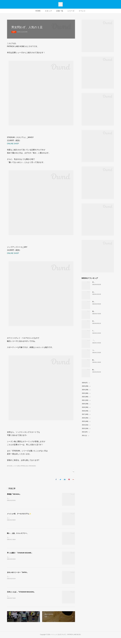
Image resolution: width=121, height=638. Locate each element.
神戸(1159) (9, 465)
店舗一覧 (59, 11)
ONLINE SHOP (13, 144)
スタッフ (48, 11)
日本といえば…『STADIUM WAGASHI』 (21, 592)
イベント (82, 11)
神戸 (13, 32)
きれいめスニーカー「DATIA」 (17, 572)
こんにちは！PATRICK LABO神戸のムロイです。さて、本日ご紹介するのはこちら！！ (32, 498)
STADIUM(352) (32, 465)
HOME (38, 11)
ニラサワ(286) (16, 465)
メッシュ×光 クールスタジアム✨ (19, 514)
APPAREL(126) (24, 465)
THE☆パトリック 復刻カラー (101, 331)
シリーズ (70, 11)
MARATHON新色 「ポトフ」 (101, 321)
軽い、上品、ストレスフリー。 (17, 533)
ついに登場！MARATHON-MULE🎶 (102, 350)
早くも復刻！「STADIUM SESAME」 (20, 553)
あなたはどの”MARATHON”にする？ (103, 292)
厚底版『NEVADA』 (14, 494)
